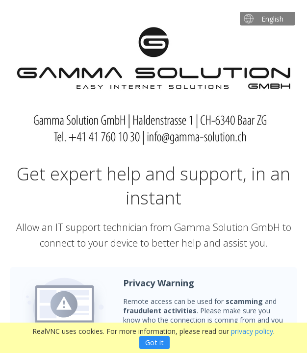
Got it (154, 342)
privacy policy (252, 331)
